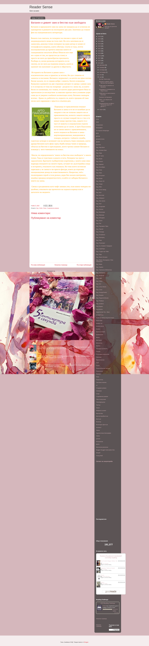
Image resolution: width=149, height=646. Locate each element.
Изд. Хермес (99, 267)
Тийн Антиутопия (101, 399)
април (101, 109)
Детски (98, 136)
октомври (102, 70)
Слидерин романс (101, 388)
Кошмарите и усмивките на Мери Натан (107, 90)
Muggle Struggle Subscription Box (105, 450)
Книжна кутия (100, 326)
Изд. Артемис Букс (101, 150)
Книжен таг (99, 323)
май (100, 77)
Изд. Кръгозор (100, 195)
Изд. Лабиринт (100, 198)
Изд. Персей (99, 229)
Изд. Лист (99, 203)
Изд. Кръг (99, 192)
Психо (98, 365)
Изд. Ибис (99, 187)
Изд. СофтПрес (100, 248)
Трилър (98, 405)
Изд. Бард (99, 153)
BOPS (97, 444)
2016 (99, 60)
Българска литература (102, 130)
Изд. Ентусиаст (100, 175)
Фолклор (98, 421)
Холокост (98, 427)
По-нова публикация (38, 265)
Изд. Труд (99, 254)
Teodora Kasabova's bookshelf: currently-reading (111, 557)
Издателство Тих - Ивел (103, 312)
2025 (99, 39)
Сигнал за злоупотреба (104, 461)
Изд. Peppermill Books (102, 298)
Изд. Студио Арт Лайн (102, 251)
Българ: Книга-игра (104, 79)
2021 (99, 48)
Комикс (98, 329)
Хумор (98, 436)
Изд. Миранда (100, 215)
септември (102, 72)
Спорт (98, 393)
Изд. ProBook (100, 301)
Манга (98, 337)
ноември (102, 67)
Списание (99, 391)
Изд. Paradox (99, 295)
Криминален (99, 334)
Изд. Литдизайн (100, 206)
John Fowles (104, 583)
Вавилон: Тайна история (108, 568)
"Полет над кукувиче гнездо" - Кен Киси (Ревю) (50, 363)
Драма (98, 142)
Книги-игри (99, 320)
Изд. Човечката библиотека (104, 270)
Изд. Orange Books (101, 292)
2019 (99, 53)
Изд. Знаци (99, 184)
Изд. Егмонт (99, 161)
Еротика (98, 144)
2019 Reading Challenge (107, 603)
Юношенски (99, 441)
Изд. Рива (99, 240)
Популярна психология (102, 354)
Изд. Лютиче (99, 209)
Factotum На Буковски (105, 97)
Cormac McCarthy (106, 576)
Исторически (99, 315)
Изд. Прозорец (100, 237)
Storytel (98, 452)
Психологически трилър (103, 368)
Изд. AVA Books (100, 272)
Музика (98, 346)
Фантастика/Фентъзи (102, 416)
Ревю (44, 208)
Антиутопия (99, 125)
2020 (99, 51)
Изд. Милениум (100, 212)
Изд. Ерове (99, 178)
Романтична (99, 379)
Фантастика (99, 413)
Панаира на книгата (101, 348)
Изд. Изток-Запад (101, 189)
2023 (99, 43)
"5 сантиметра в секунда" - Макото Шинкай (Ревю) (48, 276)
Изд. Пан (98, 223)
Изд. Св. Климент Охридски (104, 246)
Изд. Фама (99, 264)
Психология (99, 371)
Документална (100, 139)
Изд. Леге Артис (100, 201)
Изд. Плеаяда (100, 232)
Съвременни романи (53, 208)
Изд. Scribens (100, 303)
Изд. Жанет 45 (100, 181)
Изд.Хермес (99, 306)
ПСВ (97, 362)
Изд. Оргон (99, 220)
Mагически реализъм (102, 447)
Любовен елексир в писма (44, 345)
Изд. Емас (99, 173)
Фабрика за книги (101, 410)
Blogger (86, 642)
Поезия (98, 351)
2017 (99, 58)
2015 (99, 63)
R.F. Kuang (104, 569)
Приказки (98, 357)
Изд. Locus (99, 289)
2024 (99, 41)
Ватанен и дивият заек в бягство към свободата (106, 82)
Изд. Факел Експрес (101, 257)
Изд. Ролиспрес (100, 243)
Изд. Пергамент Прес (102, 226)
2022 (99, 46)
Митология (99, 343)
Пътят (102, 575)
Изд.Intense (99, 309)
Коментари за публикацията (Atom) (65, 271)
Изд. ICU (98, 284)
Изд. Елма (99, 170)
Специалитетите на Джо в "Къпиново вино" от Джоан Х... (106, 105)
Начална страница (60, 265)
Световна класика (101, 382)
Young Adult (99, 455)
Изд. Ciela (99, 278)
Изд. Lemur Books (101, 286)
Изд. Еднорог (100, 164)
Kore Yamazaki (105, 563)
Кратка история (100, 331)
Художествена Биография (103, 433)
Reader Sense (41, 7)
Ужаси (98, 408)
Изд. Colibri (39, 208)
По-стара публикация (84, 265)
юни (100, 74)
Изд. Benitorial (100, 275)
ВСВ (97, 133)
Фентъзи (98, 419)
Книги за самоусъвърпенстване (105, 317)
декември (102, 65)
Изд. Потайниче (100, 234)
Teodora (105, 606)
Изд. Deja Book (100, 147)
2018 (99, 55)
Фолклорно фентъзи (102, 424)
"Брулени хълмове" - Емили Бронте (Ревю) (49, 354)
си (96, 385)
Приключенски (100, 360)
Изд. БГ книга (100, 156)
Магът (102, 582)
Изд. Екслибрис (100, 167)
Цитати (98, 438)
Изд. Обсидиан (100, 217)
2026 (99, 36)
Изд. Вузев (99, 158)
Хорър (98, 430)
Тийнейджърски (100, 402)
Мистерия (99, 340)
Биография (99, 127)
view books (116, 612)
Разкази (98, 374)
